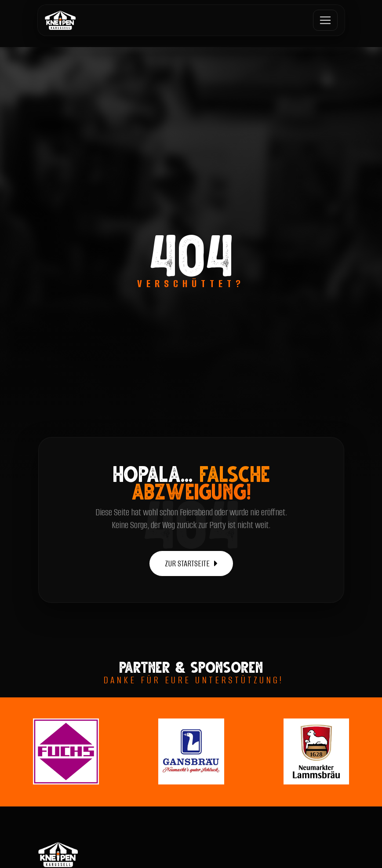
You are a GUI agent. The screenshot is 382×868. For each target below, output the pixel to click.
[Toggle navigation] (325, 20)
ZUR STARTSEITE (191, 563)
